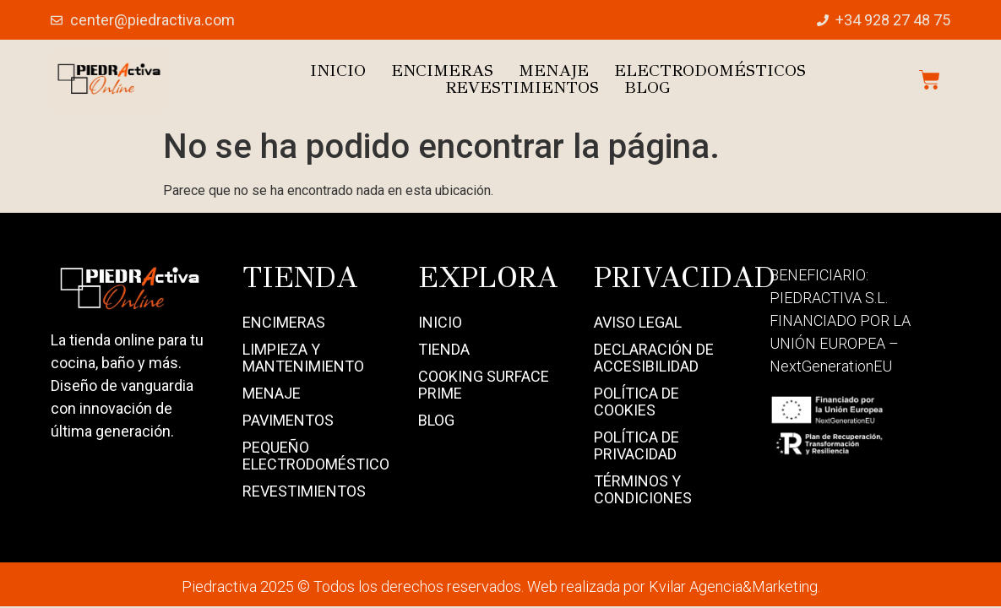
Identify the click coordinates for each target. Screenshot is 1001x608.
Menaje (554, 70)
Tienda (444, 349)
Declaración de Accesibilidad (654, 357)
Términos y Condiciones (643, 489)
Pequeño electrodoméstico (313, 455)
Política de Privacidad (636, 445)
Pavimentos (288, 420)
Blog (647, 87)
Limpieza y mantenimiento (303, 357)
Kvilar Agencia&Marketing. (734, 586)
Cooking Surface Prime (483, 384)
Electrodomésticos (710, 70)
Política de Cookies (636, 401)
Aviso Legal (638, 322)
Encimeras (442, 70)
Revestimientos (522, 87)
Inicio (338, 70)
